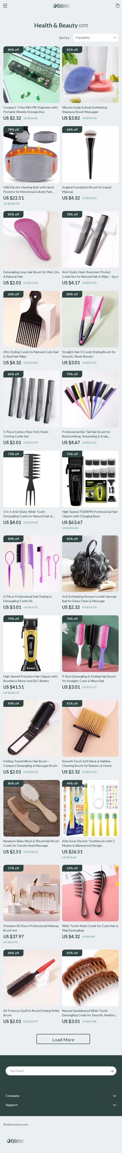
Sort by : (65, 38)
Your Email (16, 1071)
